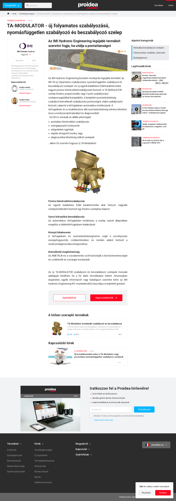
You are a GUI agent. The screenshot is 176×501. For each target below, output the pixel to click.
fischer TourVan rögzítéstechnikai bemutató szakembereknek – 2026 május (150, 77)
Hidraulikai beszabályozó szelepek (150, 47)
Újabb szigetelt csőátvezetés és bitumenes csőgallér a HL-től (150, 125)
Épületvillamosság (15, 466)
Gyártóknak (82, 454)
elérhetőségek (24, 93)
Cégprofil (25, 53)
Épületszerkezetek (16, 471)
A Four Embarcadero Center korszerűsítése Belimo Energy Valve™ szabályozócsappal (150, 109)
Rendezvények (41, 471)
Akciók (37, 477)
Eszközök (11, 450)
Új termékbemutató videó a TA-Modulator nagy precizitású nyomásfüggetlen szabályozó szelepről (87, 356)
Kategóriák (10, 5)
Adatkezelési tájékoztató (103, 420)
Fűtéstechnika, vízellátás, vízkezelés (150, 52)
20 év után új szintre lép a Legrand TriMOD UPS (150, 143)
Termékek (13, 443)
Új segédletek (41, 455)
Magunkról (82, 443)
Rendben (163, 493)
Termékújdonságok (26, 14)
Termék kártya (87, 328)
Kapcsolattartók (106, 297)
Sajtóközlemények (43, 482)
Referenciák (40, 466)
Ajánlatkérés (69, 297)
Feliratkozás (144, 409)
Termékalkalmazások (44, 460)
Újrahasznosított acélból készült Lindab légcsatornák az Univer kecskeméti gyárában (150, 93)
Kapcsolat (81, 449)
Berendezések (14, 460)
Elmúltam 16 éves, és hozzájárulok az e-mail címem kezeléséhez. (119, 416)
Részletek (146, 493)
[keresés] (39, 5)
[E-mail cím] (111, 409)
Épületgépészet (150, 57)
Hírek (14, 14)
